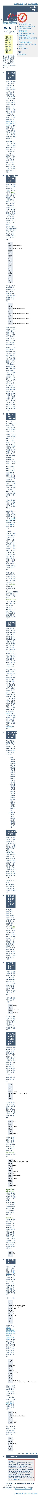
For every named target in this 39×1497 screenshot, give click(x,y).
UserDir (9, 1218)
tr (14, 33)
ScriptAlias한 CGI (24, 35)
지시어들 (20, 4)
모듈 (15, 4)
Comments (22, 54)
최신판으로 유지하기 (25, 24)
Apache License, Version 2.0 (23, 1489)
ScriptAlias (11, 600)
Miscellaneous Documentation (12, 23)
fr (8, 33)
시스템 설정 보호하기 (25, 42)
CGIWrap (9, 727)
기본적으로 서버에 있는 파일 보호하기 (11, 1039)
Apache (5, 22)
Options (12, 584)
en (13, 31)
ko (11, 33)
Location (9, 1189)
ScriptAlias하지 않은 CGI (26, 33)
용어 (29, 4)
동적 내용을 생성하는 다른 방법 (11, 901)
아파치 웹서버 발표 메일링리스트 (10, 123)
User (13, 192)
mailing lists (16, 1479)
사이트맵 (35, 4)
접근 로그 (9, 1403)
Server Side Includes (25, 28)
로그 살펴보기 (23, 48)
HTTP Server (13, 22)
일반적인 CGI (23, 31)
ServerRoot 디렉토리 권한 (27, 26)
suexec (12, 524)
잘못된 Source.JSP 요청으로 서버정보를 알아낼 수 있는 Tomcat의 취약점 (10, 1333)
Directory (10, 1152)
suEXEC (9, 713)
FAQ (26, 4)
